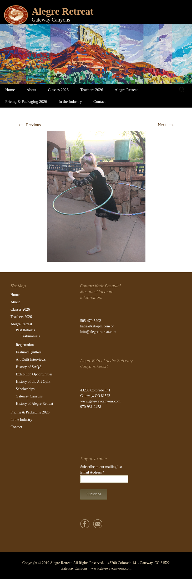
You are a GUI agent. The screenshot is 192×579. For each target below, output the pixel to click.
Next (166, 125)
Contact (99, 101)
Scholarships (25, 389)
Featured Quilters (29, 352)
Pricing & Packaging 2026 (26, 101)
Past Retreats (25, 330)
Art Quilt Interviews (31, 360)
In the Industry (70, 101)
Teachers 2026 (91, 90)
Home (10, 90)
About (32, 90)
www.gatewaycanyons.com (100, 401)
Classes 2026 (58, 90)
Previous (29, 125)
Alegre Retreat (126, 90)
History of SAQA (29, 367)
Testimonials (30, 336)
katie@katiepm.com (95, 326)
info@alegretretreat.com (98, 332)
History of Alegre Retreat (34, 404)
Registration (25, 345)
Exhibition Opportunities (34, 374)
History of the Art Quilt (33, 382)
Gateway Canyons (29, 396)
